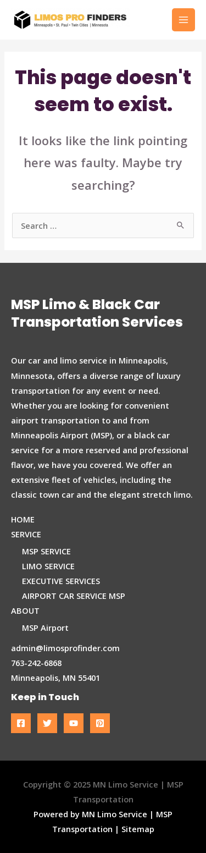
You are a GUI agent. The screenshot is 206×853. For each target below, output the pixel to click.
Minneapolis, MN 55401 (55, 677)
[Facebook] (21, 723)
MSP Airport (45, 627)
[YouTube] (73, 723)
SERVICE (26, 534)
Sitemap (137, 828)
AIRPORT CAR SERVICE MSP (73, 595)
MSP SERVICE (46, 551)
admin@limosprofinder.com (65, 647)
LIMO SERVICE (48, 565)
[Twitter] (47, 723)
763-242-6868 (36, 662)
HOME (23, 519)
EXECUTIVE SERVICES (61, 580)
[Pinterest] (100, 723)
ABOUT (25, 610)
